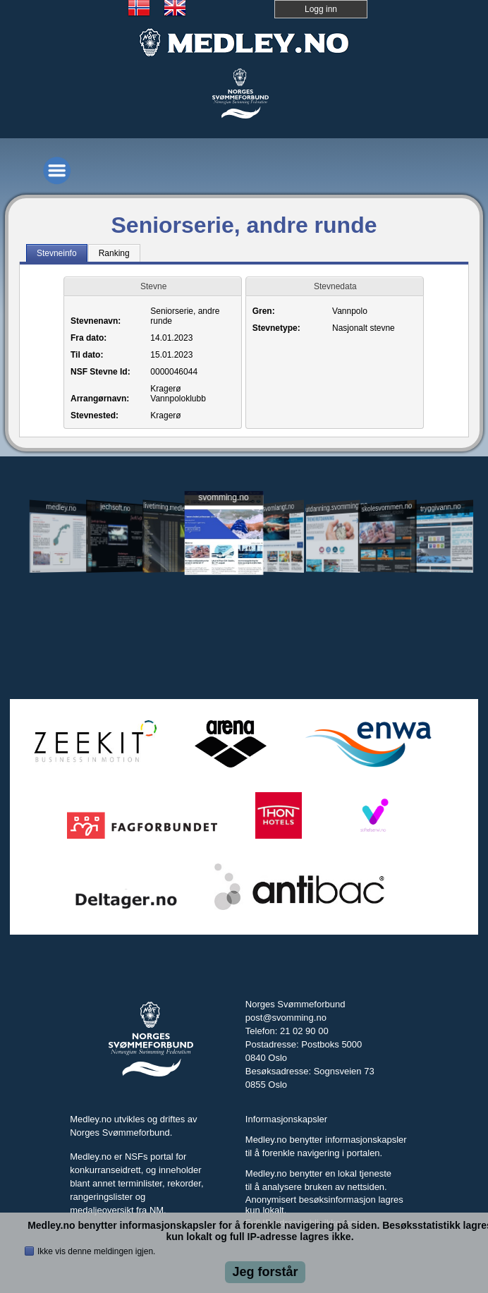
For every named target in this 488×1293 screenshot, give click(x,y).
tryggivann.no (440, 507)
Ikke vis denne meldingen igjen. (96, 1251)
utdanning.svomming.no (333, 507)
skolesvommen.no (387, 508)
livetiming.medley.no (168, 508)
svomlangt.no (278, 507)
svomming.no (223, 497)
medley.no (62, 508)
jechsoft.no (115, 508)
